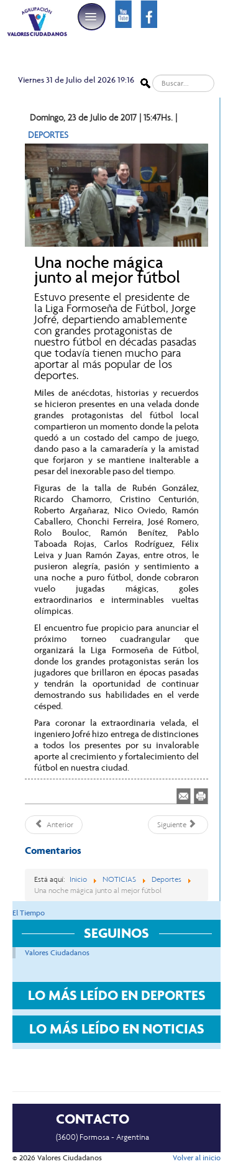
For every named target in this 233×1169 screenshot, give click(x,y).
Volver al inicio (197, 1158)
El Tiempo (28, 913)
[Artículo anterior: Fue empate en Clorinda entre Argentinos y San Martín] (54, 824)
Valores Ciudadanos (57, 953)
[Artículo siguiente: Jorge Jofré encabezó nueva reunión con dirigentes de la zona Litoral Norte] (178, 824)
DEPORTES (48, 134)
